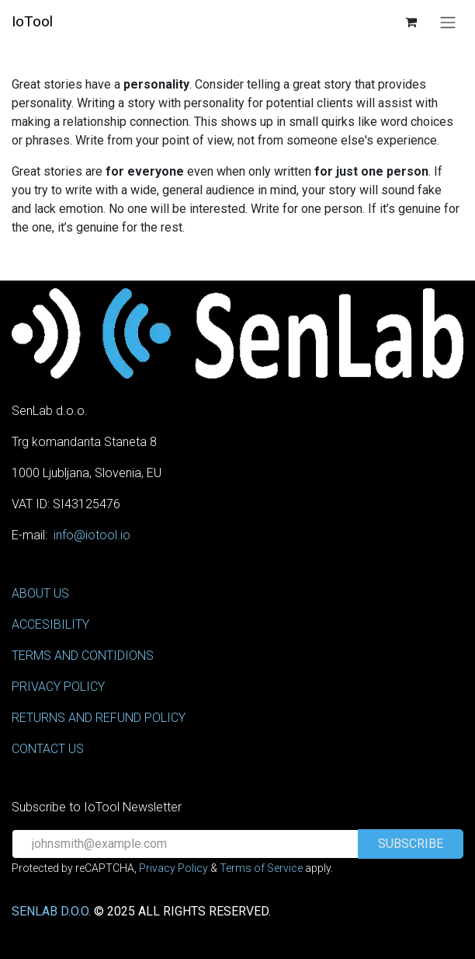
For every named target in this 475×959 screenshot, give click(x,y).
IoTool (32, 21)
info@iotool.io (92, 535)
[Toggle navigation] (447, 22)
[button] (410, 844)
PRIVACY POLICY (58, 686)
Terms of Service (261, 868)
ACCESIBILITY (50, 624)
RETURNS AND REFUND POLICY (98, 717)
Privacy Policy (173, 868)
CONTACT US (48, 748)
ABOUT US (40, 593)
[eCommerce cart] (410, 21)
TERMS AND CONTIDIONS (83, 655)
